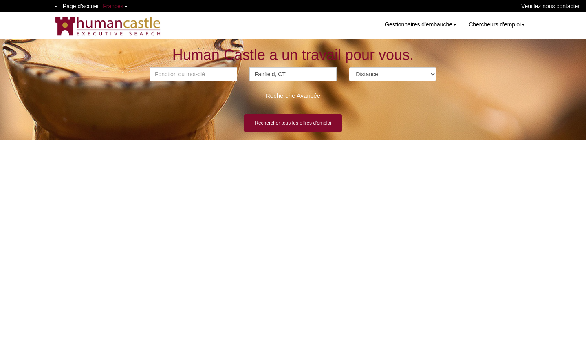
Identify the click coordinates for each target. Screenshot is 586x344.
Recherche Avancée (293, 95)
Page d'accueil (81, 6)
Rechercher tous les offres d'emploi (293, 123)
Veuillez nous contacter (550, 6)
